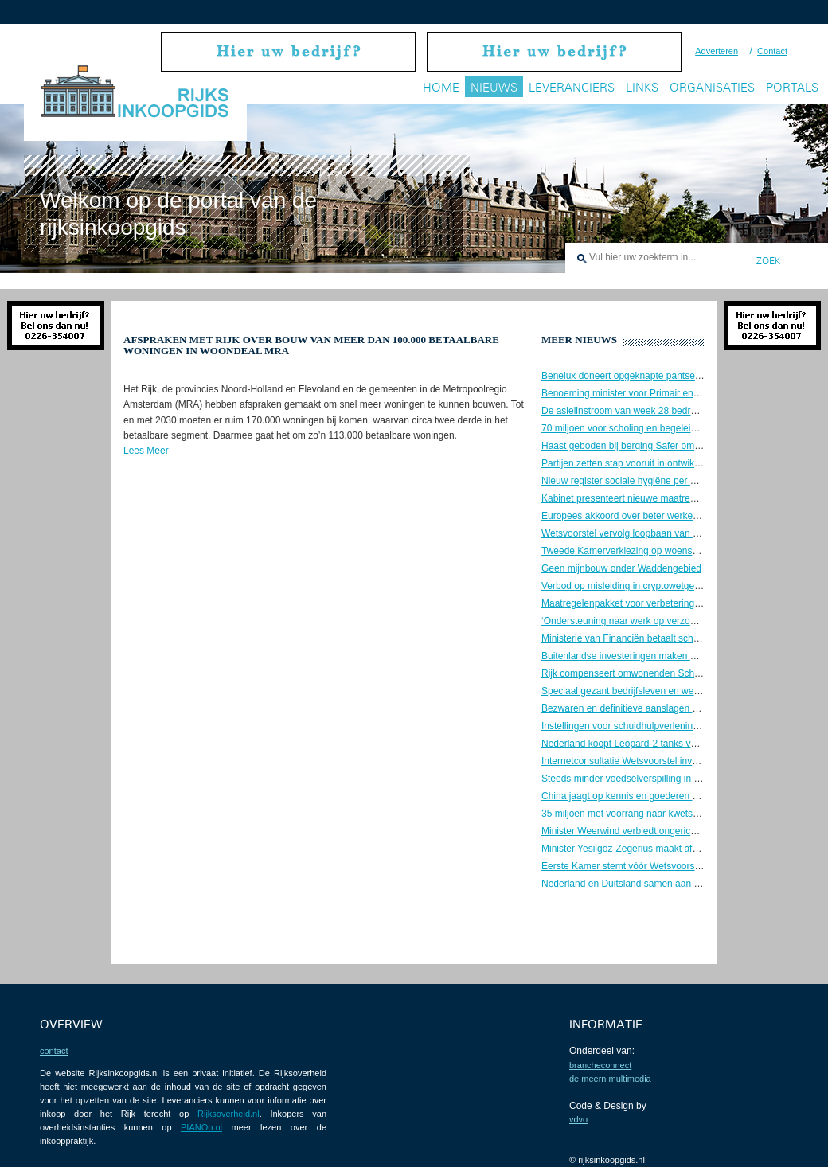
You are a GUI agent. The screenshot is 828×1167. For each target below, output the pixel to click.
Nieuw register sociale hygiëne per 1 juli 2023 (637, 480)
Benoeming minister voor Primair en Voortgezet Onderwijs (664, 393)
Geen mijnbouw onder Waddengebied (621, 568)
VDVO (578, 1119)
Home (441, 87)
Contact (772, 51)
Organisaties (712, 87)
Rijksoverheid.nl (228, 1113)
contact (54, 1051)
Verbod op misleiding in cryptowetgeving (626, 585)
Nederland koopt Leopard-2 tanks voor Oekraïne (644, 743)
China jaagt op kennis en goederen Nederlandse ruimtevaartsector (682, 796)
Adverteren (716, 51)
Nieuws (494, 87)
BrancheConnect (600, 1065)
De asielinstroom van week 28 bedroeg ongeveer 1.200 (658, 410)
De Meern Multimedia (610, 1078)
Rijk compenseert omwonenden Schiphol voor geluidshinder (668, 673)
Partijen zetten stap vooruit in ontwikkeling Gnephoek (653, 463)
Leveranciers (572, 87)
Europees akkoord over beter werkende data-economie (658, 515)
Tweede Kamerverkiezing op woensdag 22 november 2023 (666, 550)
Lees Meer (146, 450)
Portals (792, 87)
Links (642, 87)
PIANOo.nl (201, 1127)
